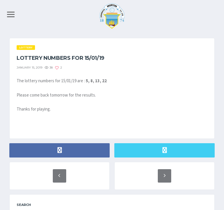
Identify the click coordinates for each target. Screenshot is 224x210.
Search (24, 205)
